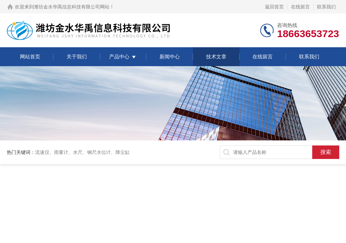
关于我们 (77, 56)
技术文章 (216, 56)
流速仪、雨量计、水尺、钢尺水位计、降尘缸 (82, 152)
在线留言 (300, 6)
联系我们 (326, 6)
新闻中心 (169, 56)
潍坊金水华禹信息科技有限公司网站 (71, 6)
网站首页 (30, 56)
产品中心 (119, 56)
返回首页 (274, 6)
